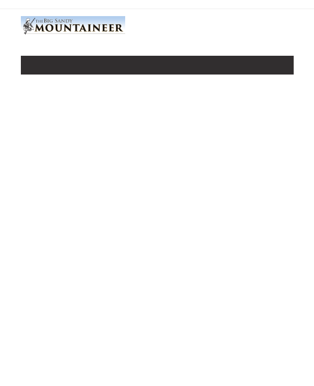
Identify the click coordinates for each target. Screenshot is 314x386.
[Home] (73, 33)
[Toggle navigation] (36, 67)
